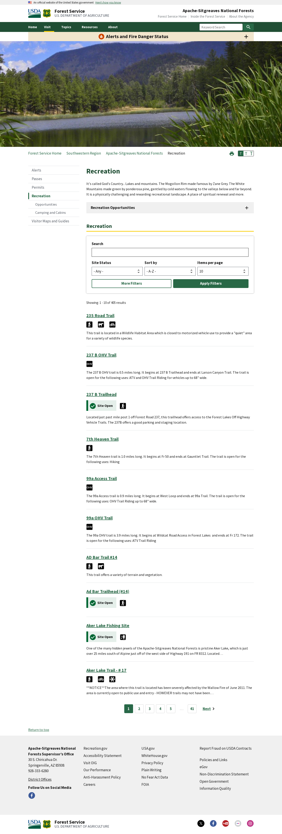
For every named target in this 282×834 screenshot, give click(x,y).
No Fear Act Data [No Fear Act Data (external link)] (154, 777)
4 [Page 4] (160, 708)
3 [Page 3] (150, 708)
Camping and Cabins (50, 212)
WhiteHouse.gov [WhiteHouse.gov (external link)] (154, 755)
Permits (38, 187)
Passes (37, 178)
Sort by (151, 262)
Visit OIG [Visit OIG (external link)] (90, 762)
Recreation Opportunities (113, 207)
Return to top (38, 729)
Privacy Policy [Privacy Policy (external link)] (152, 762)
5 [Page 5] (171, 708)
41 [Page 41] (192, 708)
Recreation (41, 196)
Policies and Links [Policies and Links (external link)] (213, 759)
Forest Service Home (172, 16)
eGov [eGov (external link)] (204, 766)
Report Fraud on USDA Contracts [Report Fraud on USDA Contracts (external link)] (226, 748)
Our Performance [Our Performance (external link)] (97, 770)
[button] (231, 153)
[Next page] (209, 708)
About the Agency (241, 16)
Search (97, 243)
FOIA (145, 784)
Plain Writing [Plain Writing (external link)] (151, 770)
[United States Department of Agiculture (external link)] (35, 13)
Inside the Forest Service (208, 16)
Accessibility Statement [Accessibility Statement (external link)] (102, 755)
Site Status (101, 262)
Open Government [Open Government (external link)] (214, 781)
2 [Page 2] (139, 708)
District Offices (40, 779)
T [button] (241, 153)
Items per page (210, 262)
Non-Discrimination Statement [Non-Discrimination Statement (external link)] (224, 774)
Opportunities (46, 204)
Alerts (36, 170)
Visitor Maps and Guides (50, 221)
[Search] (248, 27)
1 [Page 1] (129, 708)
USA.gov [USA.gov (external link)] (148, 748)
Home (32, 27)
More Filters (131, 283)
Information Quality (215, 788)
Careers (89, 784)
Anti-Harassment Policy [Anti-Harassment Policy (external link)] (102, 777)
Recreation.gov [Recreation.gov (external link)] (95, 748)
